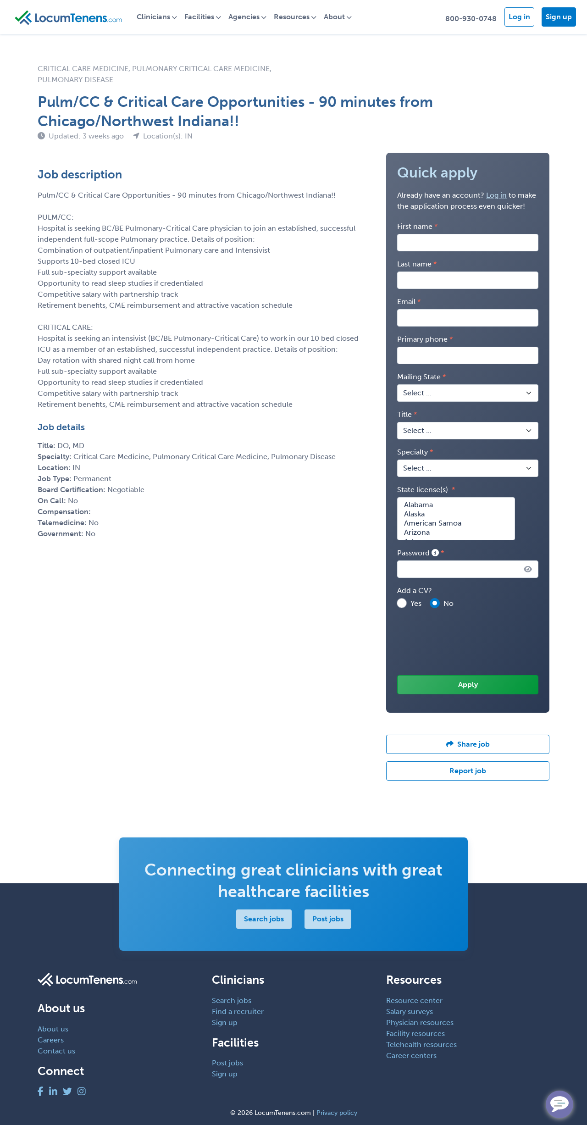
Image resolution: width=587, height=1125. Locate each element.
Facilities (199, 16)
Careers (51, 1040)
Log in (519, 16)
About (334, 16)
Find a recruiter (238, 1011)
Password (418, 553)
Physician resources (420, 1022)
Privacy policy (336, 1113)
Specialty (412, 452)
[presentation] (467, 642)
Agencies (244, 16)
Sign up (559, 16)
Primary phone (422, 339)
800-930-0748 (471, 18)
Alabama (456, 505)
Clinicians (153, 16)
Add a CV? (414, 590)
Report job (467, 770)
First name (414, 226)
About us (53, 1029)
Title (404, 414)
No (448, 603)
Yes (415, 603)
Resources (292, 16)
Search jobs (264, 918)
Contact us (56, 1051)
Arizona (456, 532)
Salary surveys (409, 1011)
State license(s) (423, 489)
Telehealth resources (421, 1044)
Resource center (414, 1000)
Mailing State (419, 376)
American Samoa (456, 523)
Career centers (411, 1055)
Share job (468, 744)
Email (406, 301)
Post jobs (327, 918)
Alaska (456, 514)
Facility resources (415, 1033)
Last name (414, 264)
